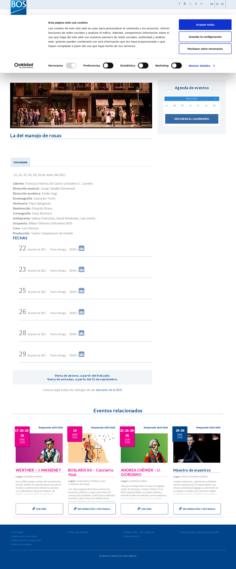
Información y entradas (92, 508)
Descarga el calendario (191, 121)
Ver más (39, 508)
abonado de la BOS (109, 390)
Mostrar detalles (199, 50)
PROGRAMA (20, 162)
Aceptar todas (205, 9)
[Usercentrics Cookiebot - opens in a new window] (24, 51)
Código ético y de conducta (139, 532)
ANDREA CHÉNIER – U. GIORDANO (141, 472)
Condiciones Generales (24, 536)
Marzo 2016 (192, 99)
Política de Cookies (21, 544)
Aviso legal (17, 532)
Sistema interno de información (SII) (199, 532)
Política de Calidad (77, 532)
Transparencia (131, 536)
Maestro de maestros (192, 470)
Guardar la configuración (205, 21)
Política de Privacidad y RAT (26, 540)
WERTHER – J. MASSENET (39, 470)
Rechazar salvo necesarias (205, 33)
